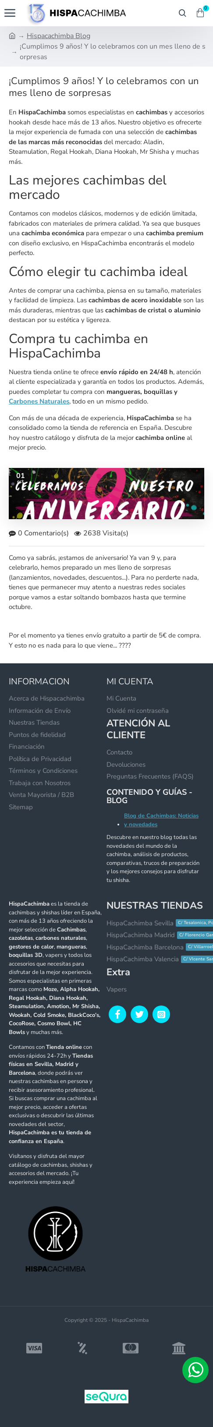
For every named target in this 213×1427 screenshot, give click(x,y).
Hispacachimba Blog (58, 36)
